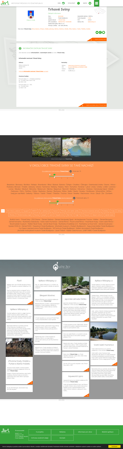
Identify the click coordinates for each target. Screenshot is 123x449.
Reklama (62, 432)
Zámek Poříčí (26, 226)
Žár (103, 193)
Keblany (54, 187)
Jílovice (38, 187)
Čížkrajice (84, 185)
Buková (55, 185)
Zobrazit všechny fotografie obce (61, 159)
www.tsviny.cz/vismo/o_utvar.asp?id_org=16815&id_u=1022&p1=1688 (77, 66)
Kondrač (81, 187)
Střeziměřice (100, 191)
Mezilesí (18, 189)
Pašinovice (14, 191)
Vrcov (92, 193)
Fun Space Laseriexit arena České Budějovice (35, 228)
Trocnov (64, 193)
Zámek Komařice (15, 222)
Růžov (64, 191)
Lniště (105, 187)
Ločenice (112, 187)
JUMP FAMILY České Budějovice (94, 230)
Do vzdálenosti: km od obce (55, 171)
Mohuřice (32, 189)
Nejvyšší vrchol (60, 215)
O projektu (40, 432)
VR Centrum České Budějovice (64, 228)
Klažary (61, 187)
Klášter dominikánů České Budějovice (89, 228)
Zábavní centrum (97, 215)
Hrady (113, 211)
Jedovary (51, 29)
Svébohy (29, 193)
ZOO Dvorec (35, 219)
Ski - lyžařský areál (45, 211)
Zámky (119, 211)
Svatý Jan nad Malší (18, 193)
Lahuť (88, 187)
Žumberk (109, 193)
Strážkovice (90, 191)
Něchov (56, 29)
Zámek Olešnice (47, 219)
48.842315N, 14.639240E (64, 22)
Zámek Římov (64, 222)
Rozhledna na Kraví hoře (88, 224)
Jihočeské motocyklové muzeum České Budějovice (36, 230)
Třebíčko (83, 29)
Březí (33, 29)
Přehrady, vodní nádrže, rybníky (70, 211)
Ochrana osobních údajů (39, 438)
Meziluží (25, 189)
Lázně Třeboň (60, 230)
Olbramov (81, 189)
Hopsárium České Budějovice (43, 226)
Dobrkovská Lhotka (96, 185)
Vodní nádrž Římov (106, 222)
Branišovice (42, 185)
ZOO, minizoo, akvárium (13, 211)
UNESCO (34, 211)
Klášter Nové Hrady (35, 224)
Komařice (73, 187)
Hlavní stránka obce (100, 39)
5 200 (89, 18)
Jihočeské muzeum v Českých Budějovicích (70, 226)
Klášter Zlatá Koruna (74, 230)
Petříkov (28, 191)
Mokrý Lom (42, 189)
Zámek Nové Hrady (50, 224)
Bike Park (69, 215)
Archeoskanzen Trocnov (83, 219)
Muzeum (86, 215)
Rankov (74, 29)
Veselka (88, 29)
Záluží (98, 193)
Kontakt (62, 438)
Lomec (11, 189)
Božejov (34, 185)
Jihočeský (60, 16)
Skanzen (55, 211)
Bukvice (37, 29)
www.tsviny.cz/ (92, 22)
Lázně (51, 215)
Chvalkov (76, 185)
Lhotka (99, 187)
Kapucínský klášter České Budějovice (100, 226)
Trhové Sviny (59, 9)
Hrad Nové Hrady (91, 222)
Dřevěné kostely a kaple (24, 215)
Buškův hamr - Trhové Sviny (20, 219)
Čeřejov (42, 29)
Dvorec (106, 185)
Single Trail (78, 215)
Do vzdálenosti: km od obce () (53, 198)
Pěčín (70, 29)
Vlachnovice (85, 193)
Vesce (70, 193)
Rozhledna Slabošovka (31, 222)
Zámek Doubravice (105, 224)
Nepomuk (57, 189)
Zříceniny (12, 215)
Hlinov (113, 185)
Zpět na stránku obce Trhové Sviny (96, 105)
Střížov (108, 191)
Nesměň (65, 189)
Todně (78, 29)
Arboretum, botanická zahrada (90, 211)
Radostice (42, 191)
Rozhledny (105, 211)
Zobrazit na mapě (33, 71)
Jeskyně (44, 215)
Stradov (82, 191)
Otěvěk (66, 29)
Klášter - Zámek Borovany (102, 219)
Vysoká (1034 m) (14, 226)
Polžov (35, 191)
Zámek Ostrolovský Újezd (64, 219)
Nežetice (61, 29)
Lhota (93, 187)
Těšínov (36, 193)
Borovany (19, 185)
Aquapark (26, 211)
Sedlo (70, 191)
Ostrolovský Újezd (100, 189)
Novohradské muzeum (18, 224)
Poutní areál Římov (77, 222)
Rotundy (36, 215)
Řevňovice (57, 191)
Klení (67, 187)
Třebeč (49, 193)
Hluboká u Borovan (14, 187)
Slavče (75, 191)
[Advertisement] (61, 123)
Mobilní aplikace (107, 432)
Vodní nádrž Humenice (48, 222)
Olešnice (89, 189)
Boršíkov (27, 185)
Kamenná (46, 187)
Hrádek (47, 29)
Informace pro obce (85, 432)
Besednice (10, 185)
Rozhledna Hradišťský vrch (68, 224)
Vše (3, 211)
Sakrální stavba (109, 215)
